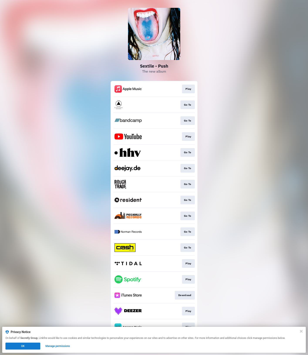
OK (23, 346)
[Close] (301, 331)
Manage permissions (57, 346)
